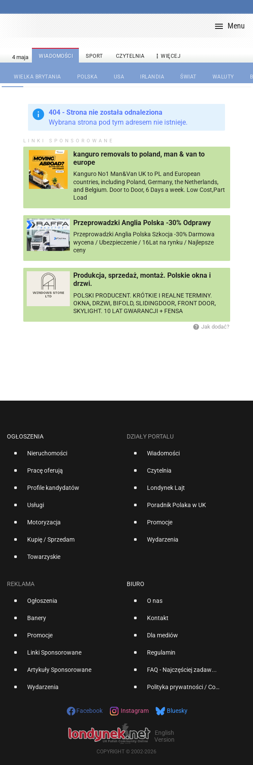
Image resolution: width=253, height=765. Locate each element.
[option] (63, 456)
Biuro (135, 583)
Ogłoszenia (25, 436)
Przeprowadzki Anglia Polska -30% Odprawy (142, 223)
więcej (167, 56)
